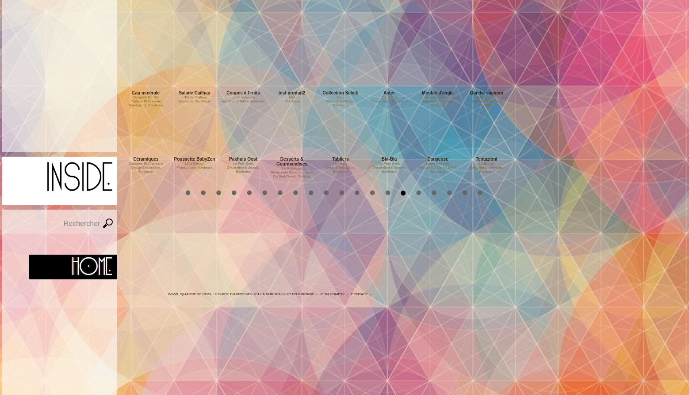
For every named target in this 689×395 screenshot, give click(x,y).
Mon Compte (333, 294)
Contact (359, 294)
